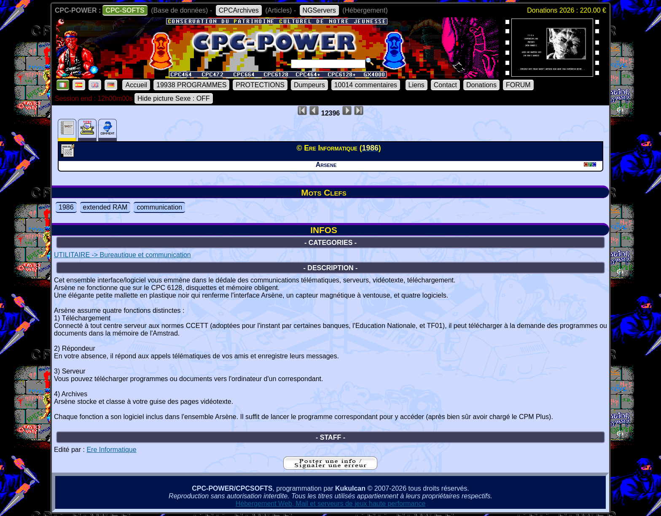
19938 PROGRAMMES (191, 85)
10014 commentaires (365, 85)
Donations (481, 85)
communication (159, 207)
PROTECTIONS (260, 85)
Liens (416, 85)
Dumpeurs (309, 85)
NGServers (319, 10)
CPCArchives (239, 10)
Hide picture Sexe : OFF (173, 98)
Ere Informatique (111, 449)
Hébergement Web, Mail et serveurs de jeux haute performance (331, 503)
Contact (445, 85)
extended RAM (105, 207)
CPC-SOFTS (124, 10)
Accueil (136, 85)
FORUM (518, 85)
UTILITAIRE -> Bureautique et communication (122, 254)
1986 (66, 207)
